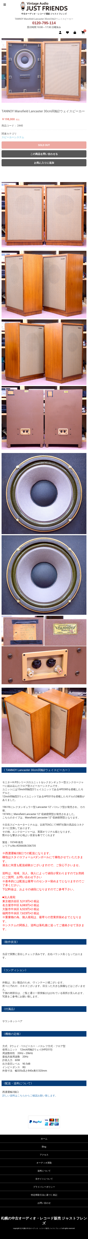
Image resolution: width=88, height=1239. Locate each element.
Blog (44, 1146)
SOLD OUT (44, 145)
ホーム (44, 1138)
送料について (44, 1171)
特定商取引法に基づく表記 (44, 1195)
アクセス (44, 1154)
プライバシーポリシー (44, 1187)
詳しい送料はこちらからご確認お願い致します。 (30, 1095)
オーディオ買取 (44, 1163)
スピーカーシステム (13, 137)
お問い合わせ (44, 1203)
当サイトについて (44, 1179)
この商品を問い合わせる (44, 153)
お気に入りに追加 (44, 162)
